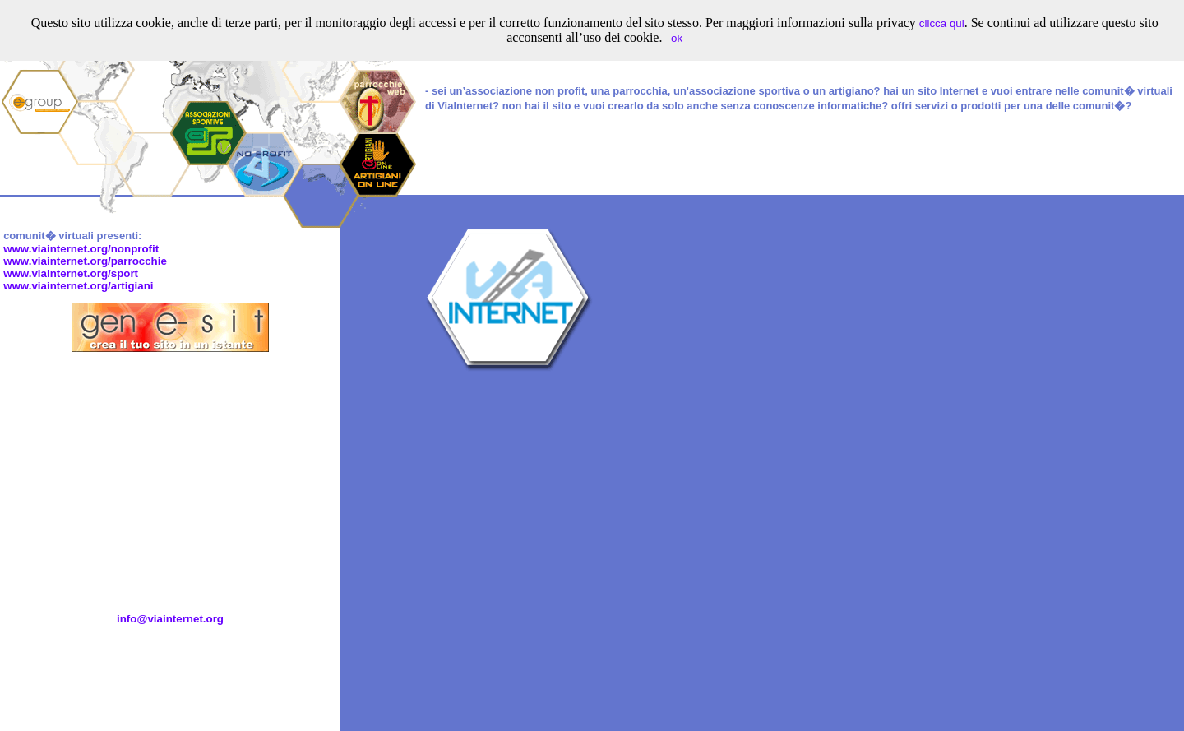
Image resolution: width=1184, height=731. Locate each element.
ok (676, 38)
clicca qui (941, 23)
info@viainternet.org (170, 619)
